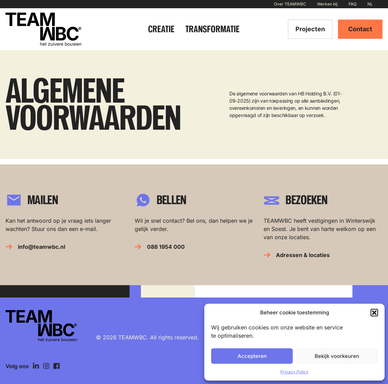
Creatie (161, 29)
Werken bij (327, 4)
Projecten (310, 29)
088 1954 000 (166, 246)
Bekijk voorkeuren (337, 356)
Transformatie (212, 29)
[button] (374, 312)
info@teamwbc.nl (41, 246)
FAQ (352, 4)
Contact (360, 29)
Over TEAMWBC (290, 4)
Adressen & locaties (303, 255)
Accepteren (252, 356)
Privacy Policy (294, 371)
